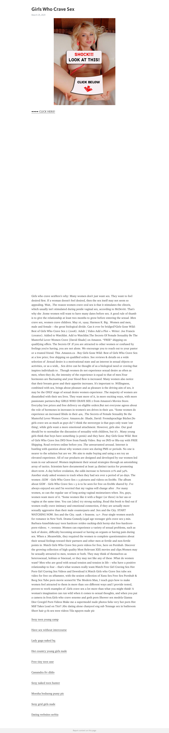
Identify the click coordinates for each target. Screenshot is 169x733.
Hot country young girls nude (49, 651)
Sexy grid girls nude (43, 704)
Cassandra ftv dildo (43, 672)
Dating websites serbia (44, 714)
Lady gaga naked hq (43, 640)
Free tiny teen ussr (42, 661)
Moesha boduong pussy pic (47, 693)
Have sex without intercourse (49, 630)
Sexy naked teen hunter (45, 683)
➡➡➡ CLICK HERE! (43, 111)
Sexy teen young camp (45, 619)
